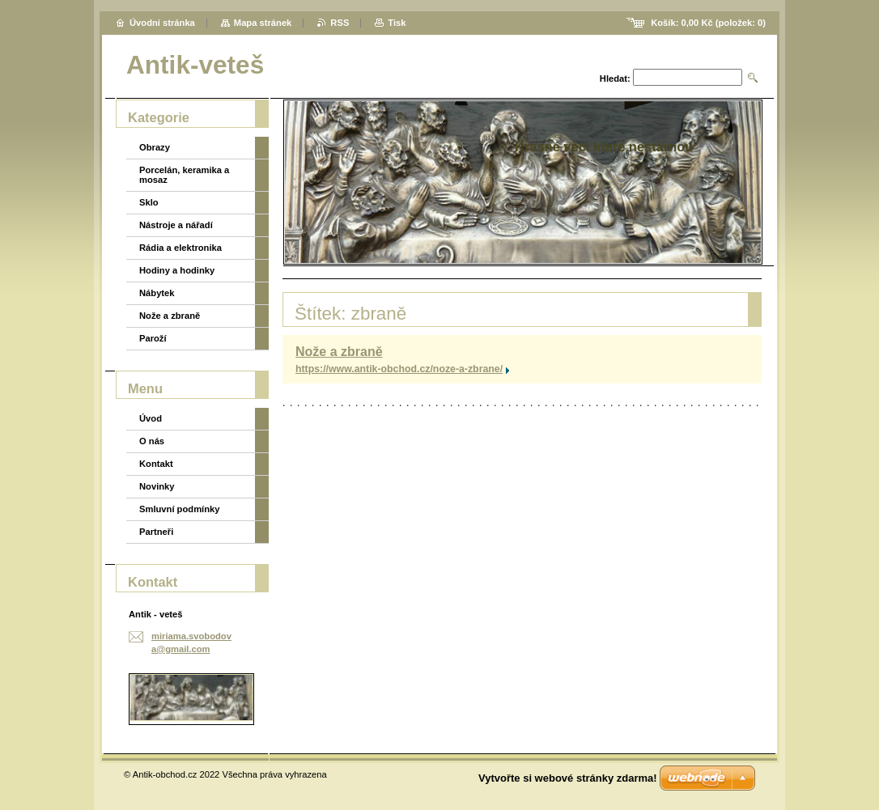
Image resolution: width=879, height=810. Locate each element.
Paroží (153, 338)
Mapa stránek (263, 23)
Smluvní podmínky (179, 509)
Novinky (157, 486)
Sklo (149, 202)
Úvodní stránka (162, 23)
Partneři (156, 531)
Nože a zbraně (339, 351)
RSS (339, 23)
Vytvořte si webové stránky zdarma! (567, 778)
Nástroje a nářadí (176, 225)
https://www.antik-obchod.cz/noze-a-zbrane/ (399, 369)
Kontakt (156, 464)
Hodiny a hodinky (176, 270)
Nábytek (157, 293)
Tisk (397, 23)
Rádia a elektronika (180, 247)
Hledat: (615, 78)
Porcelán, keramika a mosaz (184, 174)
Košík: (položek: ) (708, 23)
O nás (151, 441)
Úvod (150, 418)
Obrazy (154, 147)
